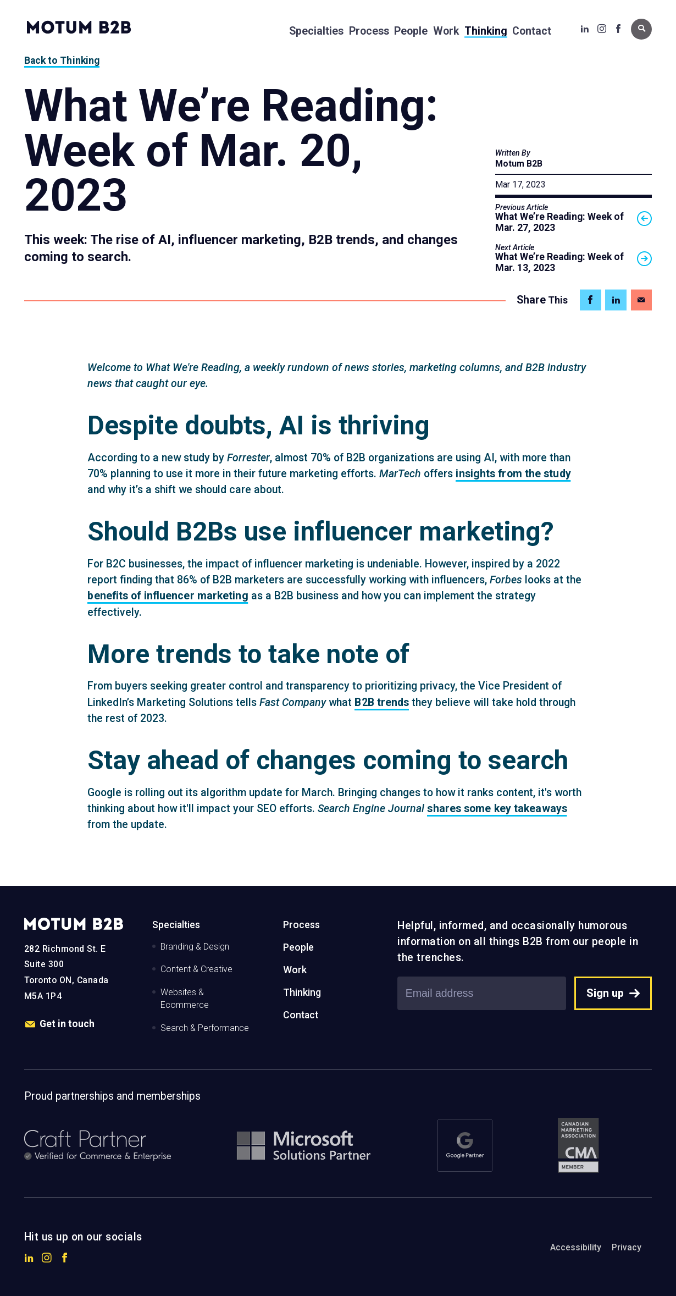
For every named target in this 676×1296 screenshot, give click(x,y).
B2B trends (381, 702)
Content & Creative (196, 969)
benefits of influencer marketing (167, 595)
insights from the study (513, 473)
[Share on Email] (641, 300)
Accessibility (575, 1247)
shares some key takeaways (497, 808)
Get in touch (59, 1024)
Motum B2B (518, 163)
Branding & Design (194, 946)
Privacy (626, 1247)
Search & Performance (204, 1028)
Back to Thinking (62, 60)
